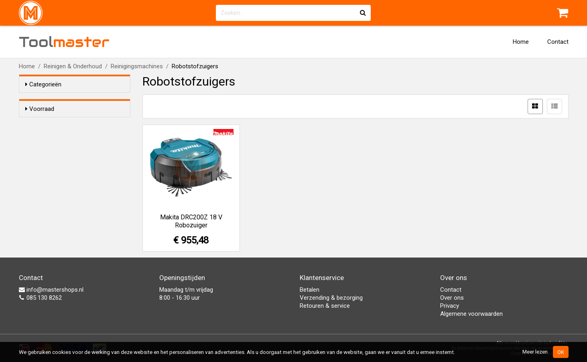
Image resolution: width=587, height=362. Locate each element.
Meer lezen (535, 351)
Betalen (309, 289)
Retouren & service (325, 305)
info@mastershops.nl (51, 289)
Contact (558, 41)
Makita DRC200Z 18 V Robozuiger (191, 221)
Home (521, 41)
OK (560, 352)
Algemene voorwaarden (471, 313)
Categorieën (43, 84)
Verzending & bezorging (331, 297)
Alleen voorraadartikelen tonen (77, 124)
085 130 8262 (40, 297)
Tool (64, 42)
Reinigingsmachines (137, 66)
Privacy (449, 305)
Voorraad (39, 109)
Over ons (452, 297)
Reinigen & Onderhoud (73, 66)
